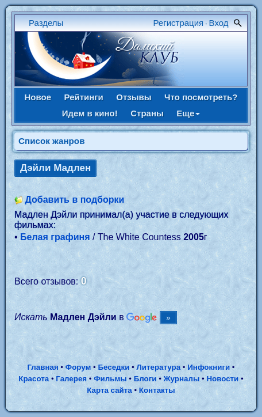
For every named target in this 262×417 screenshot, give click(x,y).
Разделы (46, 23)
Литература (158, 367)
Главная (42, 367)
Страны (147, 113)
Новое (38, 97)
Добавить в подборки (74, 199)
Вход (219, 23)
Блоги (145, 378)
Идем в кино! (90, 113)
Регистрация (178, 23)
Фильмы (110, 378)
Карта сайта (109, 390)
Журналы (182, 378)
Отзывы (133, 97)
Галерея (71, 378)
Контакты (157, 390)
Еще (188, 113)
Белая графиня (55, 237)
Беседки (113, 367)
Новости (222, 378)
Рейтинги (83, 97)
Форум (78, 367)
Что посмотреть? (200, 97)
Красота (33, 378)
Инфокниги (208, 367)
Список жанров (51, 141)
